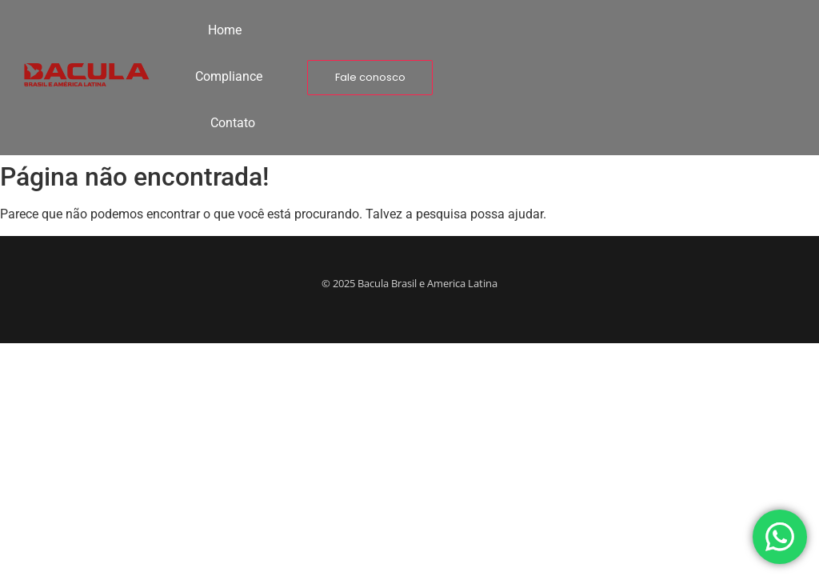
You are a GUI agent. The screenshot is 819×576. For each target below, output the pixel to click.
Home (225, 30)
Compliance (228, 76)
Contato (232, 122)
